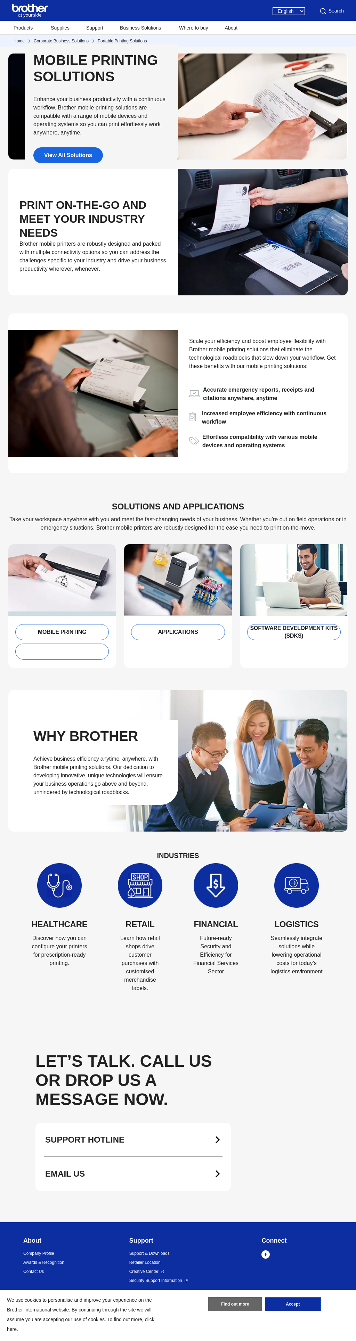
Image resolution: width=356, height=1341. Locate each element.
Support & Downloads (149, 1253)
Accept (293, 1304)
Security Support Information (155, 1280)
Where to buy (193, 28)
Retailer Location (145, 1262)
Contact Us (33, 1271)
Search (331, 11)
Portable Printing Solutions (122, 41)
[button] (62, 652)
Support (94, 28)
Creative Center (144, 1271)
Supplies (60, 28)
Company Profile (38, 1253)
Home (19, 41)
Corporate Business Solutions (61, 41)
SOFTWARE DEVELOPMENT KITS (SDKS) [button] (294, 632)
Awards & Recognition (43, 1262)
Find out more (235, 1304)
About (231, 28)
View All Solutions (68, 155)
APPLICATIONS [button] (178, 632)
